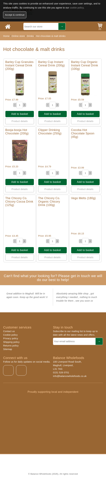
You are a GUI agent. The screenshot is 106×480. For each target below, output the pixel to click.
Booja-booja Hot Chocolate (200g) (17, 131)
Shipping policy (11, 342)
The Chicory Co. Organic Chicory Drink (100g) (49, 202)
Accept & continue (15, 15)
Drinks (30, 36)
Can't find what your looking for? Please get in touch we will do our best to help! (53, 278)
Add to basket (19, 114)
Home (6, 36)
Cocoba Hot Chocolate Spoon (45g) (82, 133)
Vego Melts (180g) (83, 198)
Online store (19, 36)
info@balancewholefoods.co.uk (70, 376)
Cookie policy (10, 335)
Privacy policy (10, 338)
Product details (20, 121)
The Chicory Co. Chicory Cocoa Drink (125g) (19, 202)
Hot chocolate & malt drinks (50, 36)
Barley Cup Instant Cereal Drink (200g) (51, 63)
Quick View (19, 84)
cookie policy (77, 7)
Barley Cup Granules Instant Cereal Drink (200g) (19, 65)
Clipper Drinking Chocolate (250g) (50, 131)
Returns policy (10, 345)
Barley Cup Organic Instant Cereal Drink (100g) (84, 65)
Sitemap (7, 349)
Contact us (9, 331)
